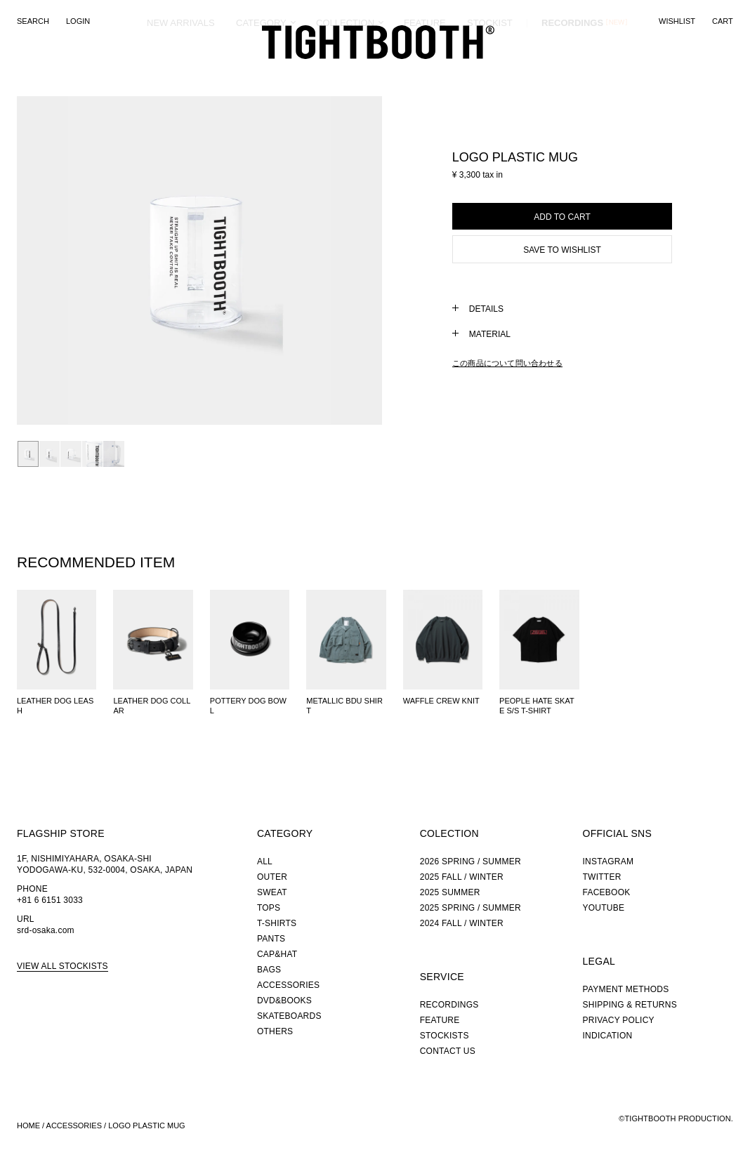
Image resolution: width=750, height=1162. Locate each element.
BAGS (269, 970)
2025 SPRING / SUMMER (470, 908)
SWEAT (272, 892)
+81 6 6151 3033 (50, 900)
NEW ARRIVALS (181, 73)
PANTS (271, 939)
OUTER (272, 877)
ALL (264, 861)
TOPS (268, 908)
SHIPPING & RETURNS (630, 1005)
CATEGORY (261, 73)
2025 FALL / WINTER (462, 877)
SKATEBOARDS (289, 1016)
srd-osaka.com (45, 930)
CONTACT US (447, 1051)
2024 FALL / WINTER (462, 923)
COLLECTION (345, 73)
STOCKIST (490, 73)
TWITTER (602, 877)
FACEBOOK (607, 892)
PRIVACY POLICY (618, 1020)
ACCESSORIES (288, 985)
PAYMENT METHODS (626, 989)
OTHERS (275, 1031)
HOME (28, 1125)
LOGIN (78, 21)
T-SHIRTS (276, 923)
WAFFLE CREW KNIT (441, 700)
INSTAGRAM (608, 861)
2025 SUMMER (450, 892)
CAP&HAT (277, 954)
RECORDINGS (572, 73)
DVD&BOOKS (284, 1000)
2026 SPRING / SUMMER (470, 861)
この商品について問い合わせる (507, 363)
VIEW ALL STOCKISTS (62, 966)
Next (312, 260)
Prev (86, 260)
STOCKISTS (444, 1036)
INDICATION (608, 1036)
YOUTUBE (604, 908)
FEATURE (425, 73)
